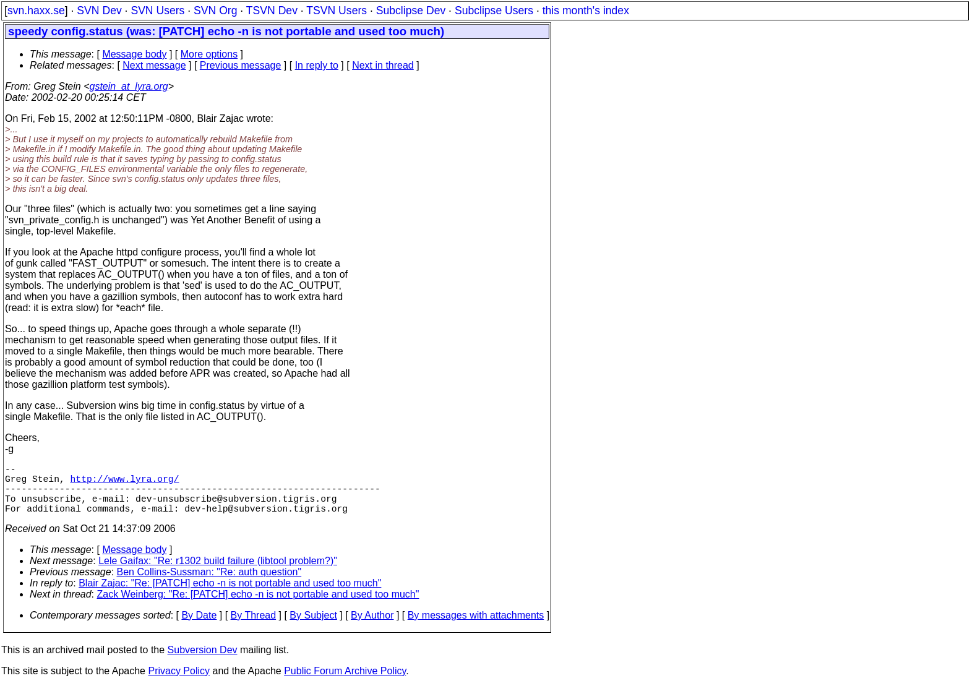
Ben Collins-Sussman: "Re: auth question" (209, 584)
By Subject (313, 627)
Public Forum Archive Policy (345, 683)
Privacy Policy (179, 683)
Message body (134, 54)
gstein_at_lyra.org (129, 86)
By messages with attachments (476, 627)
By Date (199, 627)
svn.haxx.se (36, 10)
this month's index (586, 10)
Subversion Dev (203, 662)
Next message (154, 65)
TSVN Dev (272, 10)
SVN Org (215, 10)
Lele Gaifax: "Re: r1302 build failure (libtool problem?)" (217, 573)
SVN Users (157, 10)
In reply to (316, 65)
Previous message (240, 65)
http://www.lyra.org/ (125, 483)
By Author (372, 627)
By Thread (254, 627)
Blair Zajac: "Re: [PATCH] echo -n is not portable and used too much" (230, 595)
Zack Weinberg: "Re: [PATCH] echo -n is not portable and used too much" (258, 606)
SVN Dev (99, 10)
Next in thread (383, 65)
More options (209, 54)
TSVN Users (336, 10)
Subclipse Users (494, 10)
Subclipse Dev (410, 10)
